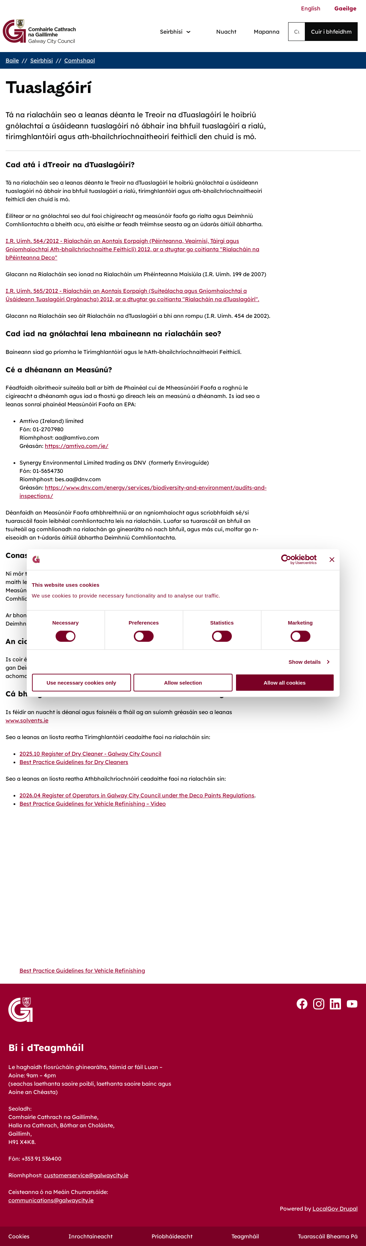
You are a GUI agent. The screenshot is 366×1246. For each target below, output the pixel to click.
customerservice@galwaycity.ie (86, 1175)
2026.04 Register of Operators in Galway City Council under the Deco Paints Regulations (136, 795)
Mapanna (266, 31)
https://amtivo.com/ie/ (76, 445)
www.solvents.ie (27, 720)
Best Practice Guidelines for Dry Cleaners (73, 761)
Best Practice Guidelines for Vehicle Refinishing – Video (92, 803)
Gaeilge (345, 8)
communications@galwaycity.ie (50, 1200)
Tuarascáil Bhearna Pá (328, 1236)
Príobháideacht (172, 1236)
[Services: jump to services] (175, 31)
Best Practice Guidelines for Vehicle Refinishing (82, 970)
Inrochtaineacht (90, 1236)
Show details (304, 661)
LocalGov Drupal (335, 1208)
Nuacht (226, 31)
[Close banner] (332, 559)
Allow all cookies (285, 683)
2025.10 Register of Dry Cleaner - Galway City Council (90, 753)
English (310, 8)
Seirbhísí (41, 60)
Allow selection (183, 683)
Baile (12, 60)
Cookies (19, 1236)
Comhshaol (79, 60)
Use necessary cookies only (81, 683)
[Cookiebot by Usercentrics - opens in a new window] (286, 559)
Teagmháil (245, 1236)
